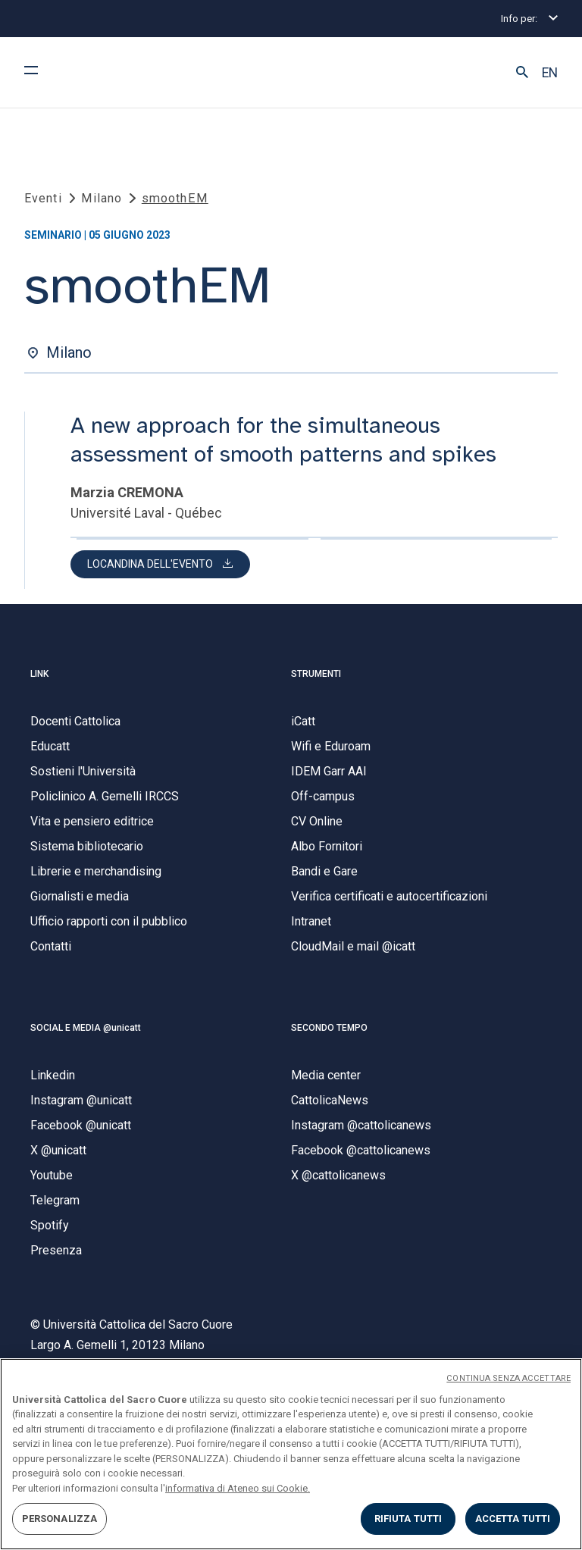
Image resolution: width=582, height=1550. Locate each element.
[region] (291, 1454)
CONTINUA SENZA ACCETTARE (508, 1378)
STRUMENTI (316, 682)
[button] (522, 72)
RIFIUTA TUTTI (408, 1518)
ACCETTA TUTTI (513, 1518)
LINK (39, 682)
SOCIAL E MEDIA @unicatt (85, 1036)
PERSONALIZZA (60, 1518)
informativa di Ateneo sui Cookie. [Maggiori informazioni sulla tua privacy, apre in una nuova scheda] (237, 1488)
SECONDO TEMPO (329, 1036)
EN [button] (550, 72)
